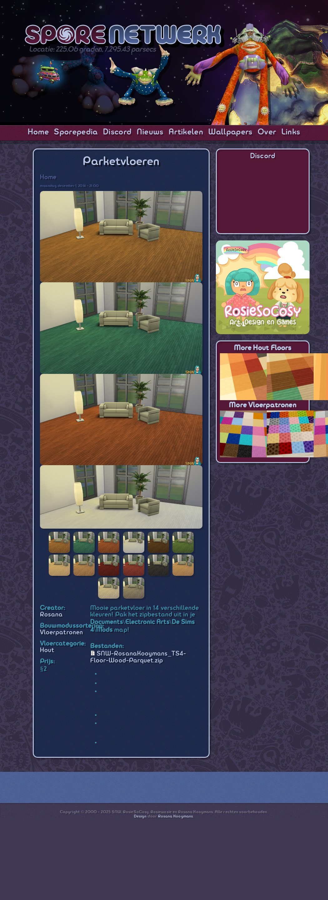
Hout (47, 650)
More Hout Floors (262, 348)
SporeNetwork (124, 36)
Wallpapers (230, 132)
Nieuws (150, 132)
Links (291, 132)
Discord (117, 132)
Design (140, 816)
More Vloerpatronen (262, 405)
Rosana (51, 614)
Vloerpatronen (61, 632)
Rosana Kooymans (175, 816)
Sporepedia (76, 132)
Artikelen (186, 132)
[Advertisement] (263, 508)
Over (267, 132)
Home (38, 132)
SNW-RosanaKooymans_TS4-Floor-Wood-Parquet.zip (138, 657)
